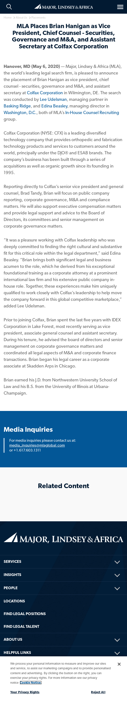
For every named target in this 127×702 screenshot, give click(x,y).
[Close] (119, 664)
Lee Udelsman (53, 99)
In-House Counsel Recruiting (92, 112)
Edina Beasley (54, 105)
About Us (13, 639)
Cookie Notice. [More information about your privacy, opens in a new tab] (31, 682)
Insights (12, 574)
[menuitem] (63, 581)
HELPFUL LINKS (17, 652)
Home (63, 6)
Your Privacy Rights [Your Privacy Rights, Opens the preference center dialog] (24, 692)
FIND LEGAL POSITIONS (25, 613)
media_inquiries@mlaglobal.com (37, 445)
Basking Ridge (17, 105)
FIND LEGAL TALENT (21, 626)
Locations (14, 601)
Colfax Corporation (45, 92)
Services (12, 561)
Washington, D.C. (20, 112)
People (11, 588)
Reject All (98, 692)
